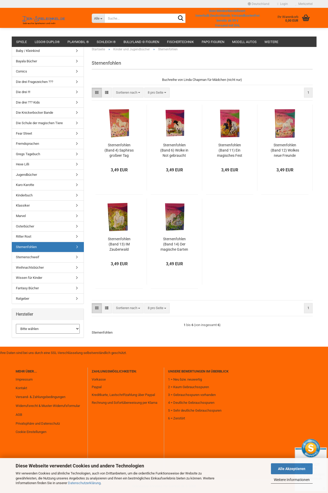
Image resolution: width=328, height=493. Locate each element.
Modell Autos (244, 42)
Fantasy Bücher (27, 288)
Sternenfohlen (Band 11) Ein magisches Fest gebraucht (229, 150)
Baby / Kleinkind (28, 51)
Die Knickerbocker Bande (34, 113)
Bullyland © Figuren (141, 42)
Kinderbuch (24, 195)
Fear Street (24, 133)
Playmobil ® (78, 42)
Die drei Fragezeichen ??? (34, 82)
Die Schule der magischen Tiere (39, 123)
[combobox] (128, 93)
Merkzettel (304, 4)
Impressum (24, 379)
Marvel (21, 216)
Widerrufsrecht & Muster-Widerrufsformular (48, 406)
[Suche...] (98, 18)
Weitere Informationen (292, 480)
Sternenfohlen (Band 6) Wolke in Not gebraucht (174, 150)
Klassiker (23, 205)
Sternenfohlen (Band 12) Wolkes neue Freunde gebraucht (285, 150)
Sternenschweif (27, 257)
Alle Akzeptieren (291, 469)
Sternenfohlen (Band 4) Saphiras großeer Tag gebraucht (119, 150)
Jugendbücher (26, 175)
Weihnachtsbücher (30, 267)
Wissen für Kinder (29, 278)
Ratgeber (22, 298)
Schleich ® (106, 42)
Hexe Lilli (22, 164)
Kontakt (21, 388)
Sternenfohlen (26, 247)
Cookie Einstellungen (31, 432)
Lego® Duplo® (47, 42)
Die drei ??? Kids (28, 102)
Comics (21, 71)
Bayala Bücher (26, 61)
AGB (19, 415)
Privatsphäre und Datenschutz (38, 423)
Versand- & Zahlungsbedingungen (40, 397)
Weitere (271, 42)
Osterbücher (25, 226)
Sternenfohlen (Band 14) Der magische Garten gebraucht (174, 244)
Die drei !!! (23, 92)
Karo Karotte (25, 185)
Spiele (21, 42)
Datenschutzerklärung (84, 483)
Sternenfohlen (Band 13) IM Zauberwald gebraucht (119, 244)
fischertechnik (180, 42)
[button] (258, 4)
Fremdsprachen (27, 144)
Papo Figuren (213, 42)
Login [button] (282, 4)
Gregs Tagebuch (28, 154)
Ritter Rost (23, 236)
